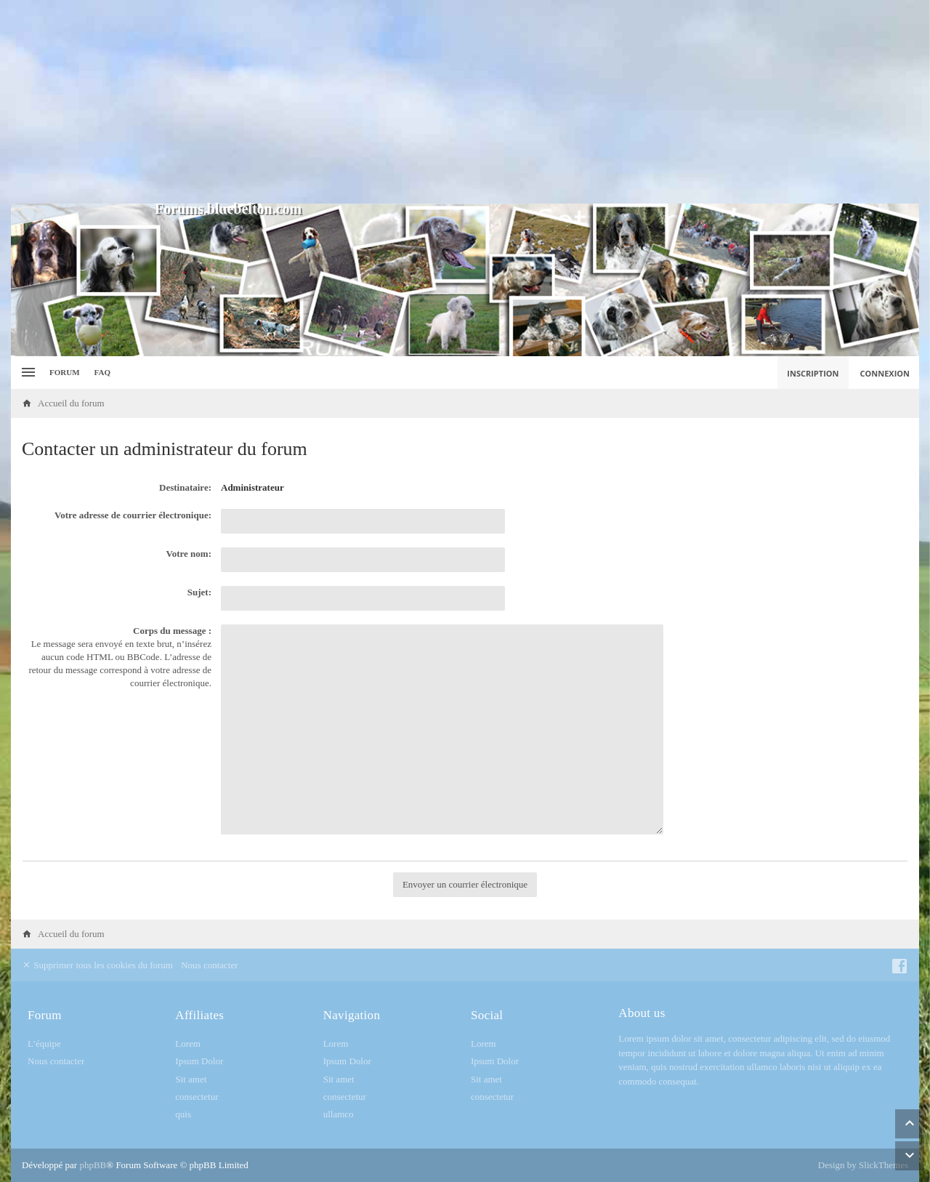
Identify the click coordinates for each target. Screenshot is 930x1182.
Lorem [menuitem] (188, 1043)
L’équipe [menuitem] (44, 1043)
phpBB (92, 1164)
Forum (64, 372)
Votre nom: (188, 553)
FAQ (102, 372)
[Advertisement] (465, 102)
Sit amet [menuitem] (190, 1079)
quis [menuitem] (183, 1114)
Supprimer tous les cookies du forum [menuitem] (97, 965)
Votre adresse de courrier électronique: (132, 515)
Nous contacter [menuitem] (209, 965)
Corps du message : (172, 630)
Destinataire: (185, 487)
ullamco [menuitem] (338, 1114)
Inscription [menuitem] (812, 373)
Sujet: (199, 592)
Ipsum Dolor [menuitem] (199, 1061)
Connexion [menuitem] (885, 373)
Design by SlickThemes (863, 1164)
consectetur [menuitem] (196, 1096)
